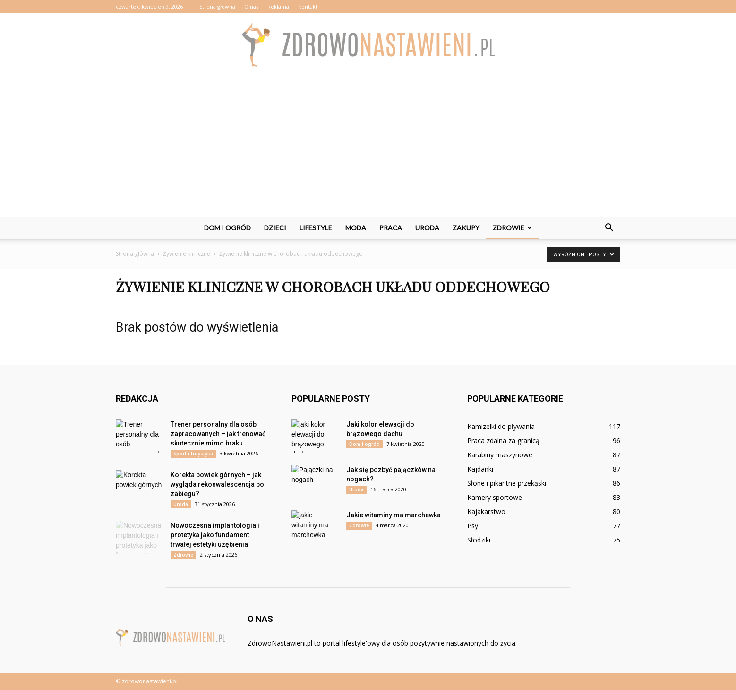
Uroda (427, 228)
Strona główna (217, 6)
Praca (390, 228)
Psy (472, 525)
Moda (355, 228)
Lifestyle (316, 228)
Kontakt (307, 6)
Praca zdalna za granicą (503, 440)
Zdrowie (512, 228)
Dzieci (275, 228)
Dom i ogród (227, 228)
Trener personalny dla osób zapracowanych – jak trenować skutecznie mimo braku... (218, 433)
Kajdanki (480, 468)
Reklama (278, 6)
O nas (251, 6)
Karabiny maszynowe (499, 454)
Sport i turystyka (193, 453)
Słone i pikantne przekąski (506, 483)
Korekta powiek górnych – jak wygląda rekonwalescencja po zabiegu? (217, 484)
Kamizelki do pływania (501, 426)
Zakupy (466, 228)
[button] (609, 228)
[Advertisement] (368, 145)
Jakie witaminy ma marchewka (393, 515)
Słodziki (478, 539)
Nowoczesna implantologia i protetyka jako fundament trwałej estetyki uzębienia (215, 535)
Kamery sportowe (494, 497)
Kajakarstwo (486, 511)
